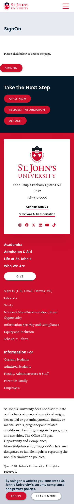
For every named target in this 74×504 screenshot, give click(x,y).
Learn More (46, 496)
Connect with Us (37, 207)
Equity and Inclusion (19, 331)
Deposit (15, 121)
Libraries (10, 298)
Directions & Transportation (37, 214)
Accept (16, 496)
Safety (8, 305)
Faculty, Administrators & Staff (26, 373)
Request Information (27, 110)
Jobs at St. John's (16, 338)
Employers (12, 387)
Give (19, 276)
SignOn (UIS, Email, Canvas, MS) (28, 291)
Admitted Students (17, 366)
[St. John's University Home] (16, 6)
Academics (13, 244)
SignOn (11, 68)
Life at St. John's (17, 258)
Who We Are (14, 265)
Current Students (16, 359)
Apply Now (17, 98)
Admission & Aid (18, 251)
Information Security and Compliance (31, 324)
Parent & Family (15, 380)
